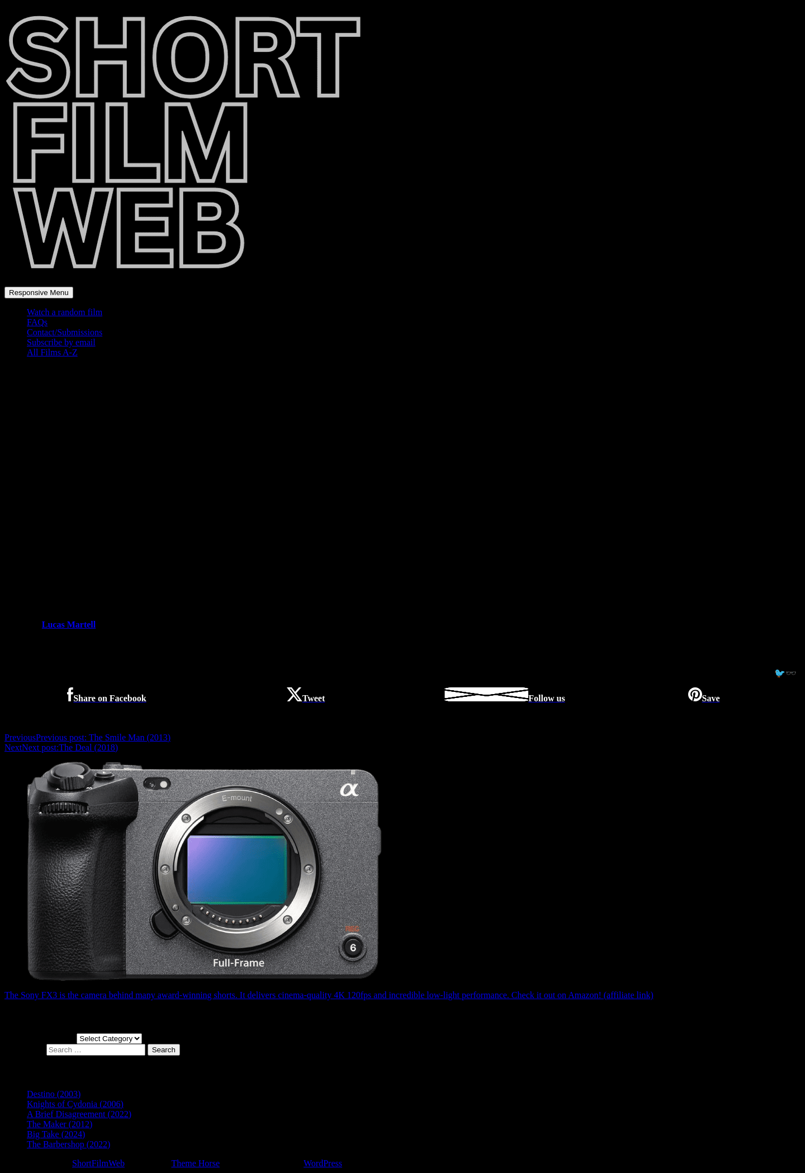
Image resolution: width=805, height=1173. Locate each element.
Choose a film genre (40, 1038)
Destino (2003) (53, 1094)
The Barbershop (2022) (68, 1144)
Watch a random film (64, 312)
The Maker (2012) (59, 1124)
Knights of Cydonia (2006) (75, 1104)
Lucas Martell (69, 624)
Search (164, 1050)
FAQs (37, 322)
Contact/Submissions (64, 332)
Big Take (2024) (56, 1134)
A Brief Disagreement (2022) (79, 1114)
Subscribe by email (61, 342)
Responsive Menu (39, 292)
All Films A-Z (52, 352)
